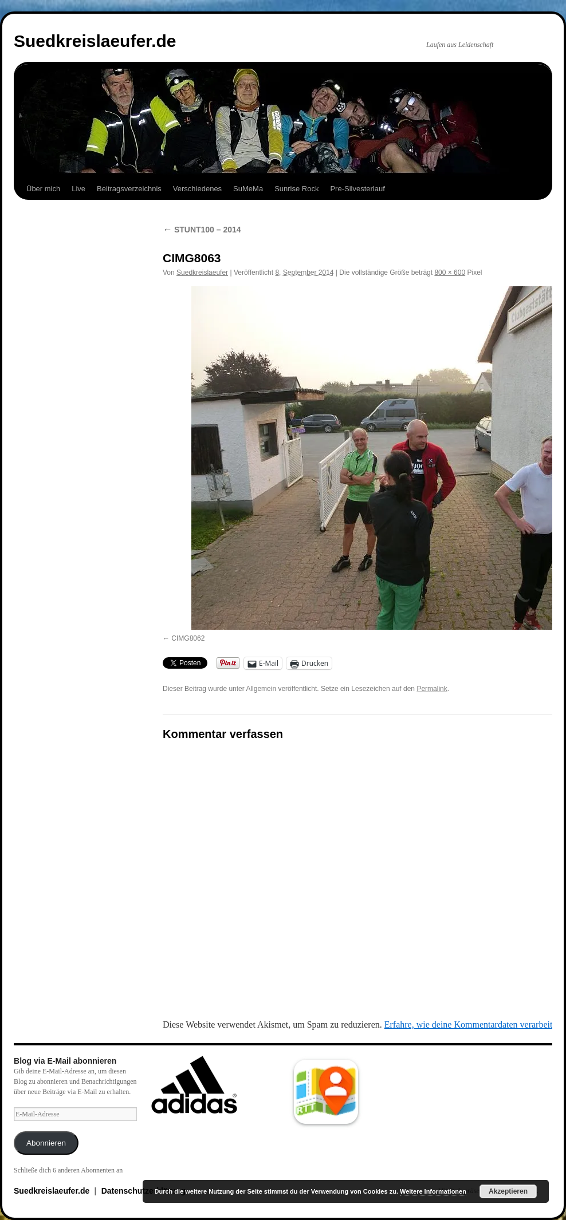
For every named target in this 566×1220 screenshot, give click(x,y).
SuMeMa (248, 188)
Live (78, 188)
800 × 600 (449, 273)
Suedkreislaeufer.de (95, 40)
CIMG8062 (188, 638)
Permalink (431, 689)
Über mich (43, 188)
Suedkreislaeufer (202, 273)
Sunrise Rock (296, 188)
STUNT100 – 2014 (202, 229)
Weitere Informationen (433, 1191)
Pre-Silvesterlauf (357, 188)
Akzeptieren (508, 1191)
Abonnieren (46, 1143)
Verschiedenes (197, 188)
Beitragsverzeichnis (129, 188)
